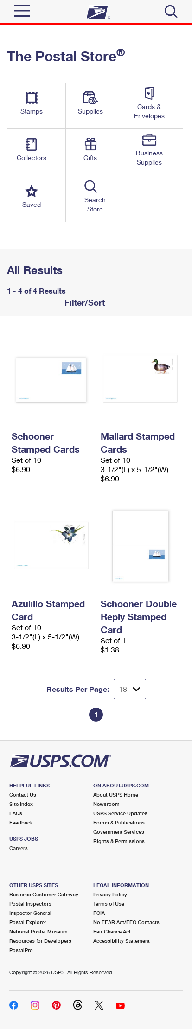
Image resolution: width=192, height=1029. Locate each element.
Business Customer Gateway (43, 894)
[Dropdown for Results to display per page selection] (130, 689)
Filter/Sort (83, 302)
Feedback (21, 822)
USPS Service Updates (120, 813)
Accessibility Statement (121, 941)
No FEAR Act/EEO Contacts (126, 922)
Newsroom (106, 804)
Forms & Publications (119, 822)
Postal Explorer (27, 922)
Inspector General (30, 913)
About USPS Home (115, 795)
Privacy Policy (110, 894)
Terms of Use (108, 904)
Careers (18, 848)
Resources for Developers (40, 941)
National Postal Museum (38, 931)
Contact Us (22, 795)
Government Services (118, 832)
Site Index (21, 804)
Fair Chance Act (112, 931)
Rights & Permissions (119, 841)
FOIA (99, 913)
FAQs (15, 813)
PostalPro (21, 950)
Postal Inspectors (30, 904)
